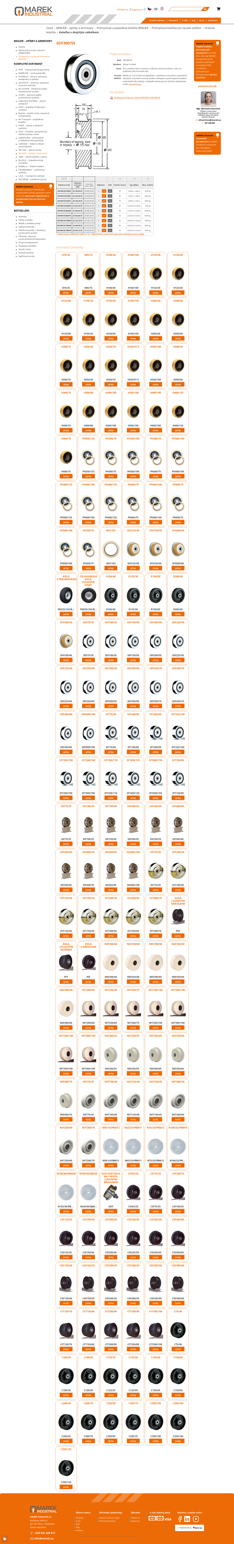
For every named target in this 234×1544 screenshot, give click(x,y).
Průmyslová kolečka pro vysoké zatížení (176, 28)
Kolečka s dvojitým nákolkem (79, 32)
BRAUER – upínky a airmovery (74, 28)
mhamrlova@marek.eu (209, 120)
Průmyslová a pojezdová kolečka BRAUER (122, 28)
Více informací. (135, 84)
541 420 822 (210, 123)
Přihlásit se (124, 9)
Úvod (49, 28)
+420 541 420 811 (44, 1533)
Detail (66, 292)
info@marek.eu (44, 1538)
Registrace (139, 9)
